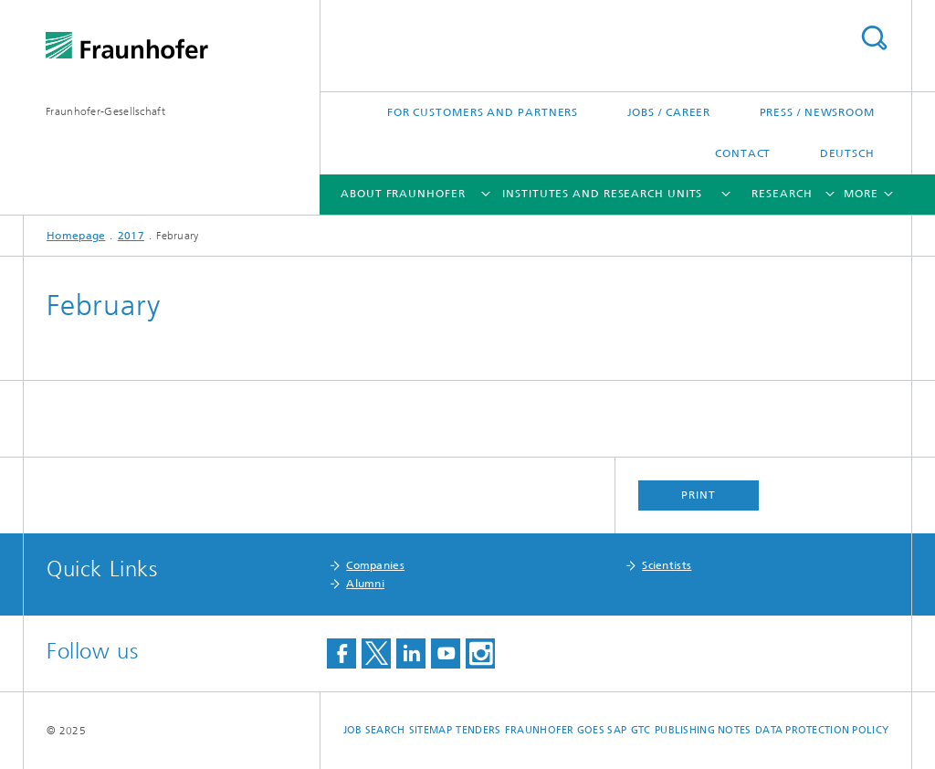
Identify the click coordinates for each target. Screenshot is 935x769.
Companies (375, 565)
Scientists (666, 565)
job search (374, 730)
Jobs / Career (669, 112)
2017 (131, 235)
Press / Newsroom (817, 112)
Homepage (76, 235)
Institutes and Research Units (602, 193)
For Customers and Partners (482, 112)
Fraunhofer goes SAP (565, 730)
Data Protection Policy (821, 730)
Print (698, 495)
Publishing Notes (703, 730)
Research (781, 193)
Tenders (478, 730)
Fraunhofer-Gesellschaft (105, 111)
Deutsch (847, 153)
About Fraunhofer (403, 193)
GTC (641, 730)
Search (873, 38)
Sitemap (430, 730)
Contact (743, 153)
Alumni (365, 583)
